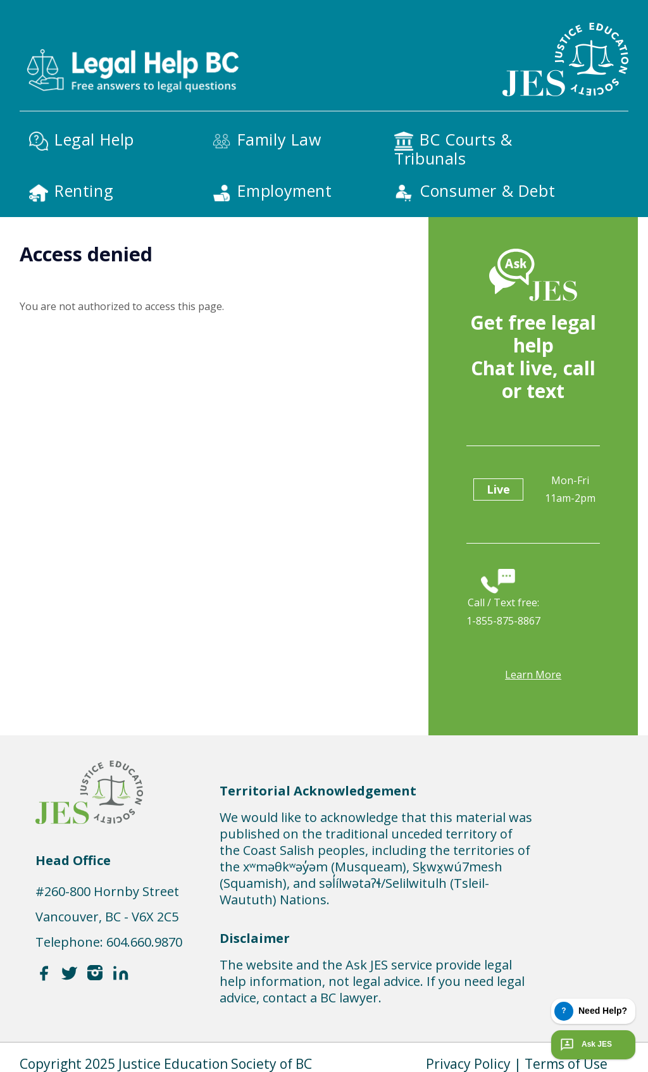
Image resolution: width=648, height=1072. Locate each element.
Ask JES (585, 1044)
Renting (83, 190)
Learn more (533, 675)
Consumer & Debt (487, 190)
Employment (284, 190)
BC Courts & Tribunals (453, 148)
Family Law (279, 139)
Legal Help (94, 139)
